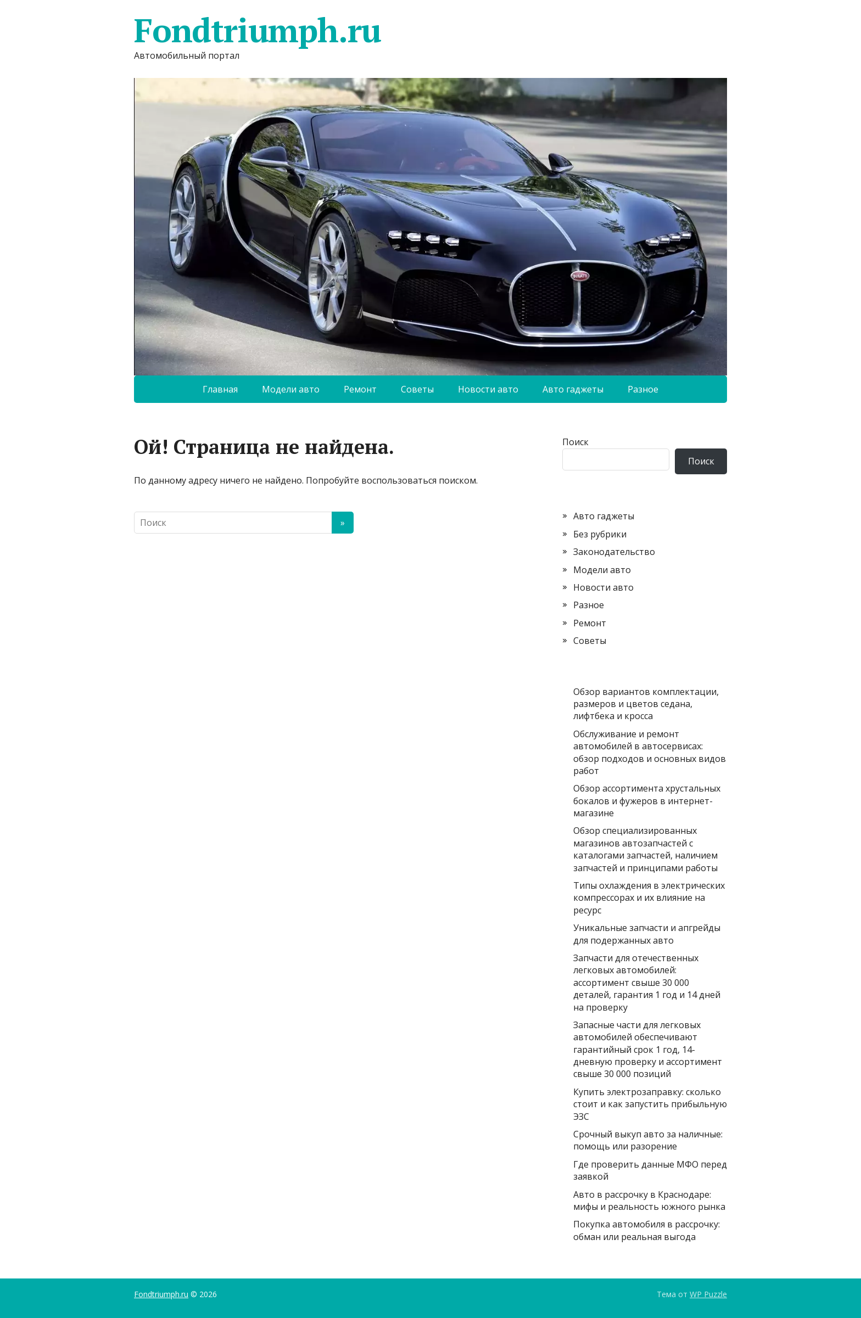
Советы (417, 389)
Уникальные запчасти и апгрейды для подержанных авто (646, 934)
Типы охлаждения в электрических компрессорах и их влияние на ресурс (649, 897)
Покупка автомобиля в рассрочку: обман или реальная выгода (646, 1230)
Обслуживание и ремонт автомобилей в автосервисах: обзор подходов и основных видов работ (649, 752)
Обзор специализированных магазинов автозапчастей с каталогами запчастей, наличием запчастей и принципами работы (645, 849)
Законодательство (614, 552)
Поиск (575, 442)
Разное (643, 389)
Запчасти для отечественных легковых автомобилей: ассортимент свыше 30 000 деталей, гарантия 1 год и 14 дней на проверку (646, 982)
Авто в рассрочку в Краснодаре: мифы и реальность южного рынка (649, 1200)
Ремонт (360, 389)
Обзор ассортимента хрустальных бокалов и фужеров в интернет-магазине (646, 800)
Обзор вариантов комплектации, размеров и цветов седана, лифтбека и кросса (646, 704)
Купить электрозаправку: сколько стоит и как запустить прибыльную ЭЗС (650, 1104)
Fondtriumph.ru (257, 30)
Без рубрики (600, 534)
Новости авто (488, 389)
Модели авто (291, 389)
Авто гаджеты (573, 389)
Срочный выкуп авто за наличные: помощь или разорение (648, 1140)
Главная (220, 389)
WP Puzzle (708, 1294)
